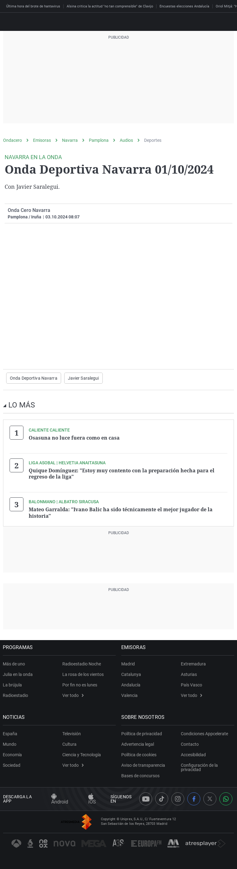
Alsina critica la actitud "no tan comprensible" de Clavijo (110, 6)
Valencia (130, 695)
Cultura (69, 743)
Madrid (128, 663)
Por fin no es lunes (79, 684)
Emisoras (42, 140)
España (10, 733)
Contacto (190, 743)
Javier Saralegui (83, 378)
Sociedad (12, 764)
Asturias (189, 674)
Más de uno (14, 663)
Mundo (10, 743)
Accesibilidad (193, 754)
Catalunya (131, 674)
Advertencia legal (138, 743)
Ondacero (12, 140)
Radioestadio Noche (81, 663)
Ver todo (73, 695)
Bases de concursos (141, 775)
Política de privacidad (142, 733)
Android (59, 799)
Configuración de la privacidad (199, 767)
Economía (12, 754)
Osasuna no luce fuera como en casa (74, 437)
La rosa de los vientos (83, 674)
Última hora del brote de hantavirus (33, 6)
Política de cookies (139, 754)
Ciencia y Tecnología (81, 754)
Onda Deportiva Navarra (33, 378)
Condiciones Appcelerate (204, 733)
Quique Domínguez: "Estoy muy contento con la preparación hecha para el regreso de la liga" (121, 473)
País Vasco (191, 684)
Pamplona (99, 140)
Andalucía (131, 684)
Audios (126, 140)
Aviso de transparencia (143, 764)
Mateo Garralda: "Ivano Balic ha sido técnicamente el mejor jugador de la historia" (121, 512)
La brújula (12, 684)
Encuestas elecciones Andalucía (184, 6)
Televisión (71, 733)
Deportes (152, 140)
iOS (92, 799)
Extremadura (193, 663)
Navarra (70, 140)
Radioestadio (15, 695)
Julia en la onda (18, 674)
